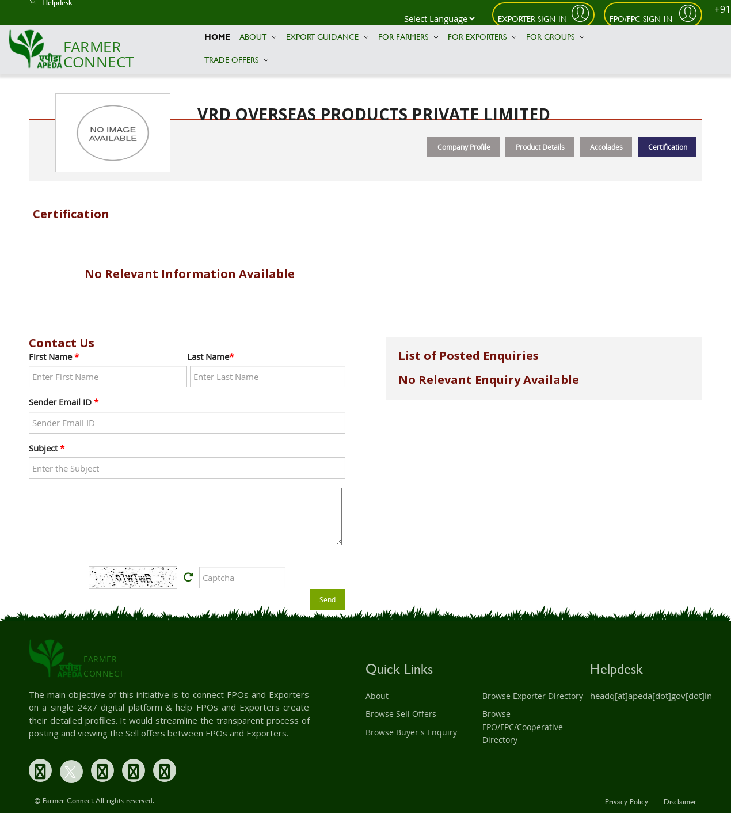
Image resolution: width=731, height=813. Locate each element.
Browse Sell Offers (401, 713)
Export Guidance (327, 37)
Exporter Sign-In (532, 19)
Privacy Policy (626, 801)
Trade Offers (236, 60)
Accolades (606, 146)
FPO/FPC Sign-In (642, 19)
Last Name (210, 356)
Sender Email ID (63, 402)
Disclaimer (680, 801)
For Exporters (482, 37)
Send (327, 599)
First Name (54, 356)
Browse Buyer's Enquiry (411, 732)
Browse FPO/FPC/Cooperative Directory (522, 726)
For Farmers (408, 37)
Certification (667, 146)
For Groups (555, 37)
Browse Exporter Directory (532, 695)
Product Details (540, 146)
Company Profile (463, 146)
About (258, 37)
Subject (46, 448)
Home (217, 37)
